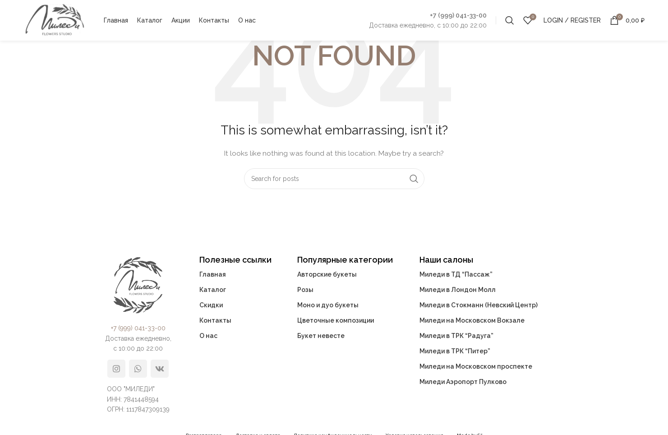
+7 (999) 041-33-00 (458, 15)
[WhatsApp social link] (138, 369)
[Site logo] (54, 19)
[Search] (510, 20)
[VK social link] (160, 369)
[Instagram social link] (116, 369)
